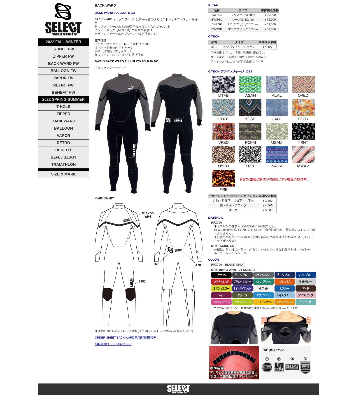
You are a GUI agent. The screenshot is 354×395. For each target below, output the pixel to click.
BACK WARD (63, 121)
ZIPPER (63, 114)
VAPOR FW (63, 78)
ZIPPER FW (63, 56)
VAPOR (63, 135)
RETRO (63, 143)
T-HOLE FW (63, 49)
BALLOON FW (63, 71)
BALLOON (63, 128)
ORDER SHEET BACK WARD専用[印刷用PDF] (125, 337)
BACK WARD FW (63, 63)
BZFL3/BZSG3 (63, 157)
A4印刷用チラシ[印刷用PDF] (113, 344)
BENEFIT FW (63, 92)
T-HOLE (63, 107)
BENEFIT (63, 150)
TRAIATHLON (63, 164)
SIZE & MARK (63, 174)
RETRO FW (63, 85)
